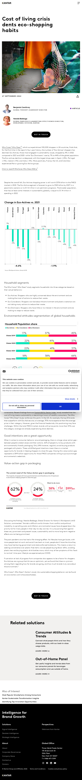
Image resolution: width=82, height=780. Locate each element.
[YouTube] (51, 763)
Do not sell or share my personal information (21, 406)
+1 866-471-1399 (49, 759)
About (4, 748)
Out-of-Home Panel (52, 659)
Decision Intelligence (10, 733)
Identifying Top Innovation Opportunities (19, 702)
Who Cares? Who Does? (11, 147)
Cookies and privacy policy (57, 769)
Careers (5, 764)
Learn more (42, 651)
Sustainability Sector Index (45, 412)
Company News (8, 756)
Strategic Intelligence (10, 737)
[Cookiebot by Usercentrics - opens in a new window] (69, 371)
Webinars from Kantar (51, 729)
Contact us (6, 760)
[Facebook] (47, 763)
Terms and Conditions (37, 769)
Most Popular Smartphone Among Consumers (21, 695)
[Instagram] (43, 763)
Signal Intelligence (9, 729)
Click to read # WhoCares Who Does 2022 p (19, 169)
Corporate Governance (11, 752)
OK (60, 406)
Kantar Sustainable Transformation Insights (20, 698)
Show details (70, 399)
